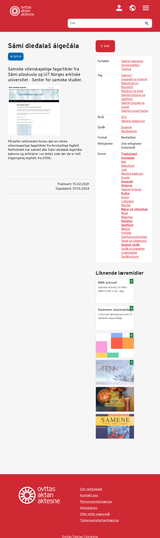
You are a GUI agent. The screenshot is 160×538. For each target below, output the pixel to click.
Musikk (125, 206)
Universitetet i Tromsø (130, 67)
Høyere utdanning (133, 121)
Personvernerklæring (96, 502)
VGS (124, 117)
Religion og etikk (132, 91)
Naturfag (127, 217)
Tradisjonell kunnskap (129, 156)
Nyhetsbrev (88, 508)
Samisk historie (131, 190)
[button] (132, 8)
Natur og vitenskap (134, 209)
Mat (123, 162)
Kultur (125, 194)
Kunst (125, 198)
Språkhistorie (130, 257)
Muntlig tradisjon (132, 174)
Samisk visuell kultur (134, 111)
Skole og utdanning (133, 241)
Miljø (124, 213)
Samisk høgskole (132, 61)
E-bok (105, 46)
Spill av (15, 56)
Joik (124, 170)
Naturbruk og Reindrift (129, 85)
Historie (126, 186)
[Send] (147, 23)
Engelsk (126, 128)
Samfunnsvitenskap (134, 237)
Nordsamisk (129, 132)
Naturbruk (127, 166)
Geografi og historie (134, 80)
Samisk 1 (126, 76)
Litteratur (127, 202)
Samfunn (127, 225)
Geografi (127, 182)
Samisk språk (130, 245)
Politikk (126, 233)
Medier (125, 229)
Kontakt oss (89, 495)
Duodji (125, 178)
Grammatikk (129, 253)
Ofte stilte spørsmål (95, 514)
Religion (126, 221)
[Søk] (110, 23)
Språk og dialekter (133, 249)
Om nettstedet (91, 489)
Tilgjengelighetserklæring (99, 520)
